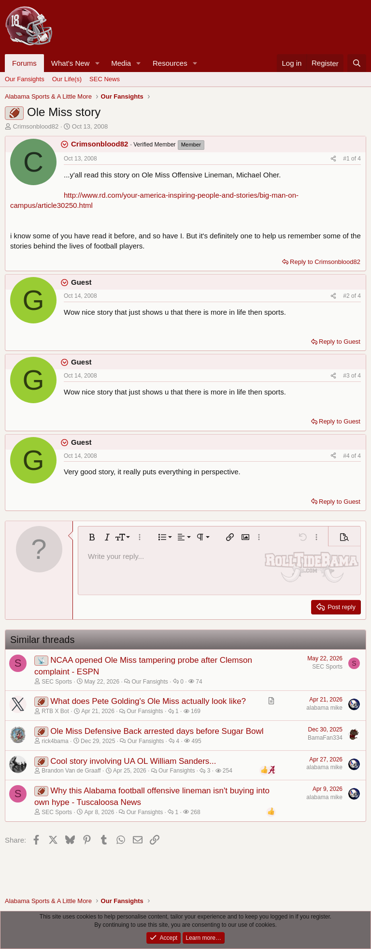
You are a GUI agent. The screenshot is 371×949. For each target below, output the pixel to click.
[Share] (333, 158)
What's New (70, 63)
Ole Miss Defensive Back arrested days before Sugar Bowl (156, 731)
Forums (24, 63)
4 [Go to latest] (359, 158)
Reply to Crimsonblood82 (325, 261)
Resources (170, 63)
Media (121, 63)
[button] (97, 63)
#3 (347, 375)
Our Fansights (24, 79)
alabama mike (324, 707)
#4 (347, 456)
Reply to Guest (339, 341)
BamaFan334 (325, 737)
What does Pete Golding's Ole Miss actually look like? (148, 701)
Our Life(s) (67, 79)
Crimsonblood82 (36, 126)
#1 (347, 158)
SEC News (104, 79)
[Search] (356, 63)
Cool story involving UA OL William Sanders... (133, 761)
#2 (347, 295)
